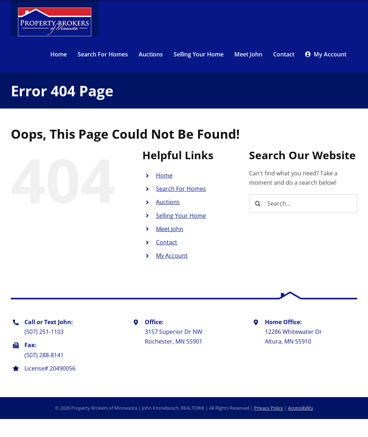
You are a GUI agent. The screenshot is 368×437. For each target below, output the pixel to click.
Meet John (169, 229)
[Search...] (303, 203)
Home (164, 175)
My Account (172, 255)
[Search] (258, 203)
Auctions (168, 202)
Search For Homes (181, 189)
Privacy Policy (268, 408)
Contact (166, 242)
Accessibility (300, 408)
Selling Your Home (181, 216)
